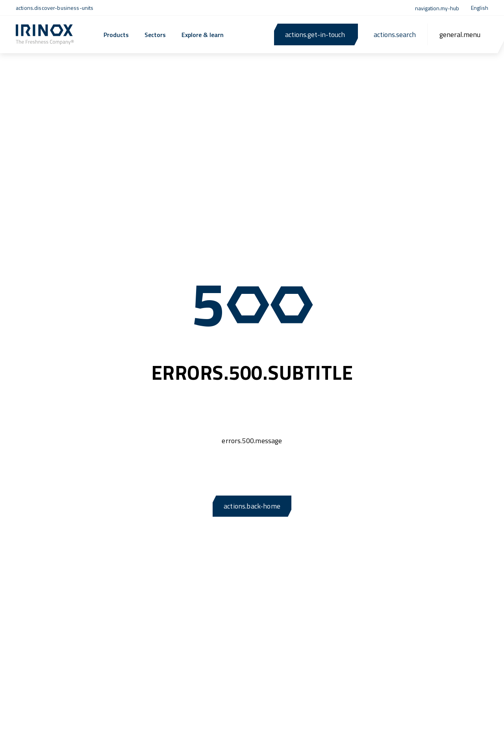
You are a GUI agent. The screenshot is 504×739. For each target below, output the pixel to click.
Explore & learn (203, 34)
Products (116, 34)
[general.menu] (460, 34)
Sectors (155, 34)
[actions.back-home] (45, 34)
